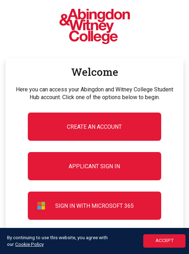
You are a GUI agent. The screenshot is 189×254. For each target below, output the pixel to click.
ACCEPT (165, 241)
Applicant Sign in (94, 166)
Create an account (94, 126)
